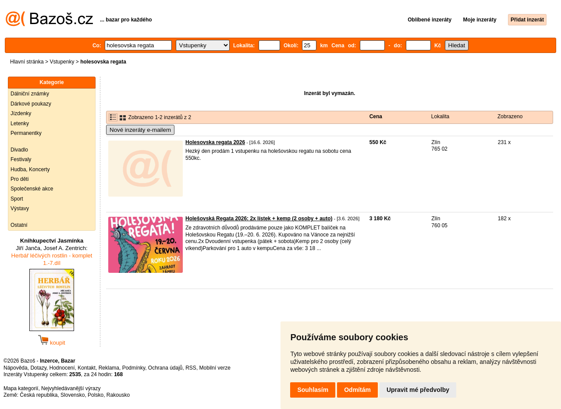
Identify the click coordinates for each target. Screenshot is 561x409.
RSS (190, 368)
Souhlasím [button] (312, 389)
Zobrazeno (509, 116)
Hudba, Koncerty (30, 169)
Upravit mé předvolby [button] (418, 389)
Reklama (109, 368)
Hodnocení (62, 368)
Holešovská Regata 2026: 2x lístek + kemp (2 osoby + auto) (258, 218)
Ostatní (19, 225)
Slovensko (72, 395)
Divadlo (19, 150)
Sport (17, 199)
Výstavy (20, 208)
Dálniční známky (30, 94)
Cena (375, 116)
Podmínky (133, 368)
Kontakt (87, 368)
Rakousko (118, 395)
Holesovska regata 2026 (215, 142)
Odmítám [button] (357, 389)
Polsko (95, 395)
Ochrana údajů (165, 368)
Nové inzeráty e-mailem (140, 130)
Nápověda (16, 368)
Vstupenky (62, 62)
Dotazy (38, 368)
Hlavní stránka (27, 62)
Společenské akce (32, 189)
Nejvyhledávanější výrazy (70, 388)
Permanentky (26, 133)
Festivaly (21, 159)
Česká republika (38, 395)
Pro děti (19, 179)
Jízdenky (21, 113)
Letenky (20, 123)
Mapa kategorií (21, 388)
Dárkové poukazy (31, 104)
